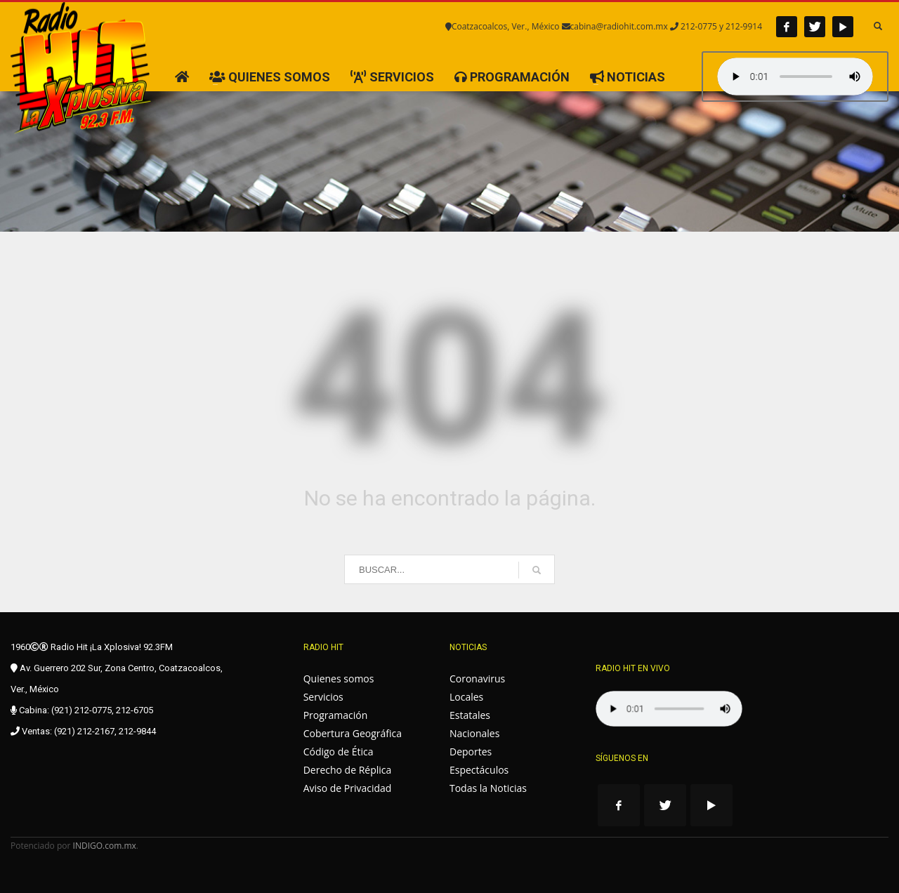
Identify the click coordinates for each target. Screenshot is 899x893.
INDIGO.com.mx (104, 846)
